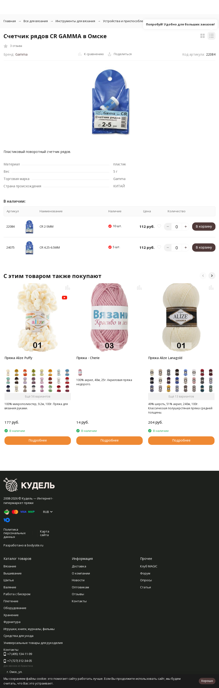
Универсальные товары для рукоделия (33, 643)
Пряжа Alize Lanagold (165, 358)
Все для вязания (36, 21)
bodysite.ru (35, 545)
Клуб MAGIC (148, 566)
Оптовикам (80, 587)
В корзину (204, 226)
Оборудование (15, 608)
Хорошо (207, 681)
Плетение (11, 601)
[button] (203, 275)
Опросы (146, 580)
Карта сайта (44, 533)
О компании (81, 573)
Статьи (145, 587)
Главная (10, 21)
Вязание (10, 566)
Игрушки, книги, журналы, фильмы (29, 629)
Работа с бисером (17, 594)
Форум (145, 573)
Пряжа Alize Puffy (18, 358)
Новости (78, 580)
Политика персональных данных (15, 533)
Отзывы (78, 594)
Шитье (9, 580)
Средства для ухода (18, 636)
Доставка (79, 566)
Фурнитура (12, 622)
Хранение (11, 615)
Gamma (21, 54)
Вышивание (13, 573)
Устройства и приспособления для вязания (135, 21)
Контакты (79, 601)
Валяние (10, 587)
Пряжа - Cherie (88, 358)
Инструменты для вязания (75, 21)
